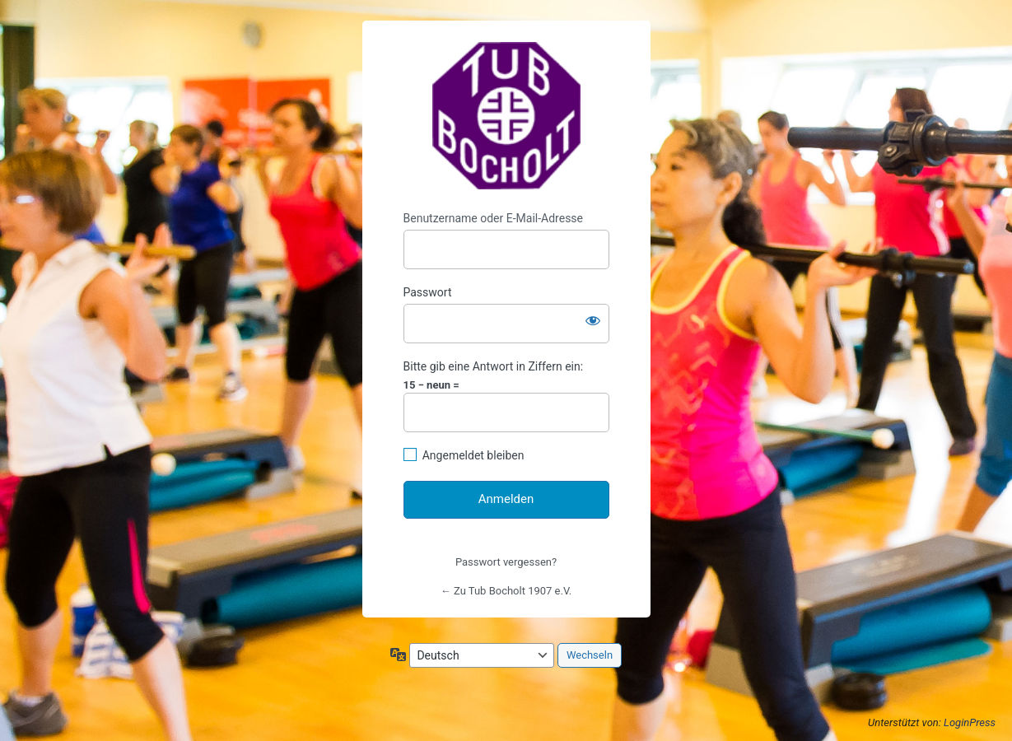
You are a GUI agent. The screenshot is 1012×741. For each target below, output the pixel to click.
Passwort (427, 292)
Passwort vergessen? (506, 562)
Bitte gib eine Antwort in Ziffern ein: (493, 366)
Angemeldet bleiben (473, 455)
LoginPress (970, 722)
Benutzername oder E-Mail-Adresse (493, 218)
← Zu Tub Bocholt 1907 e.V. (506, 591)
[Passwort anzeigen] (592, 320)
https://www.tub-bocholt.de (506, 116)
